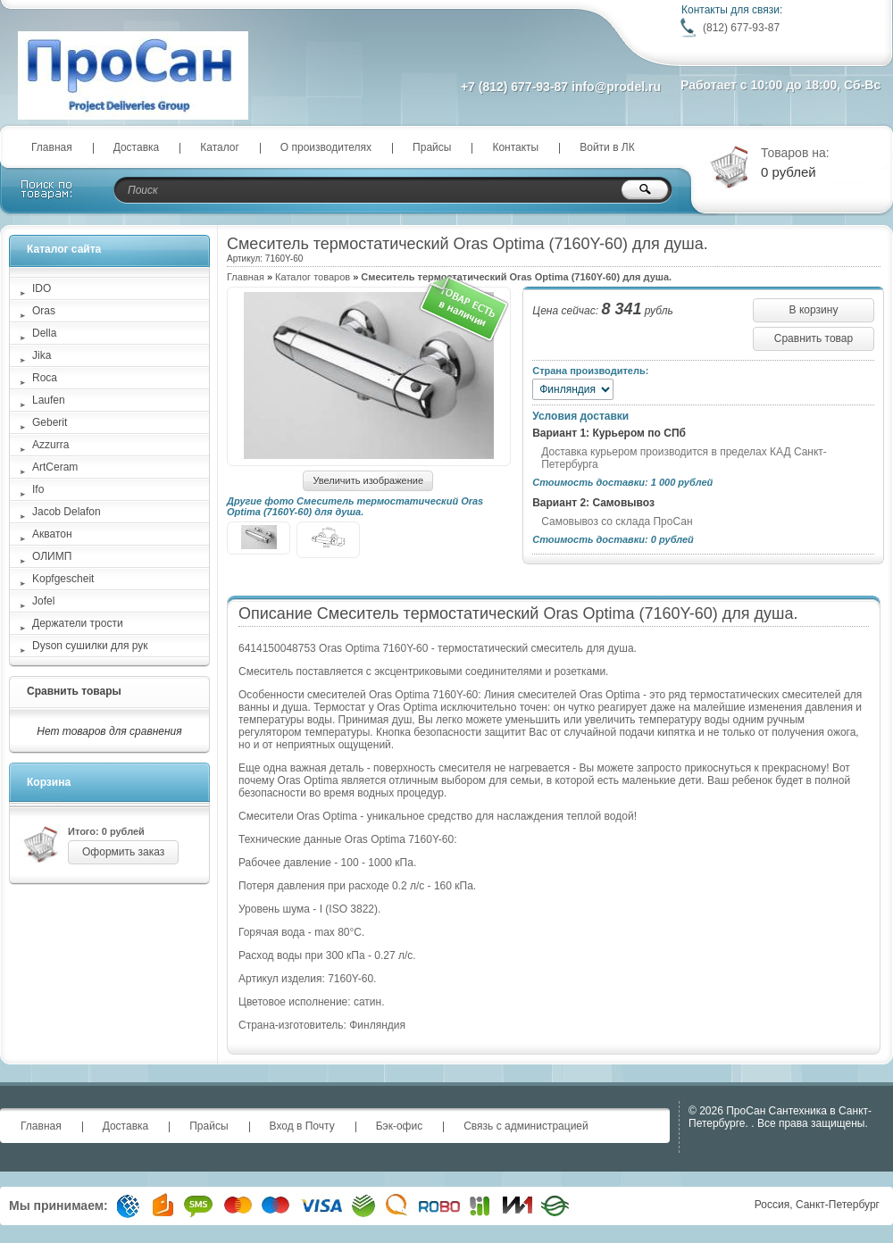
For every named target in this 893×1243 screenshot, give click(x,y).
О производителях (325, 147)
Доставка (136, 147)
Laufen (48, 400)
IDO (41, 288)
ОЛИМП (51, 556)
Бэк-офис (399, 1126)
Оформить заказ (123, 852)
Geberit (49, 422)
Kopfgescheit (63, 578)
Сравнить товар (813, 338)
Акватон (52, 534)
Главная (51, 147)
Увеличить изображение (368, 480)
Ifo (38, 489)
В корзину (814, 310)
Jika (41, 355)
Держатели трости (77, 623)
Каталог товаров (312, 276)
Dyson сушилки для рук (90, 645)
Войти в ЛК (607, 147)
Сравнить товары (74, 691)
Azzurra (50, 444)
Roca (44, 377)
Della (44, 333)
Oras (43, 310)
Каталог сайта (64, 249)
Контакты (515, 147)
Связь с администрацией (525, 1126)
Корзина (49, 782)
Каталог (219, 147)
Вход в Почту (302, 1126)
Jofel (43, 601)
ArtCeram (55, 467)
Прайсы (432, 147)
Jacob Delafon (66, 511)
